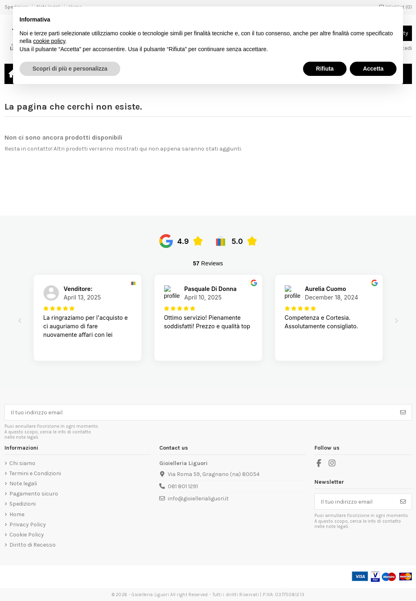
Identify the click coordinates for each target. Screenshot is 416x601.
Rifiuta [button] (325, 68)
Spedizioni (22, 503)
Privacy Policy (27, 524)
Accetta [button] (373, 68)
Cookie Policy (26, 534)
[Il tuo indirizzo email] (200, 412)
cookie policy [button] (49, 41)
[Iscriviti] (403, 412)
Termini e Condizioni (35, 473)
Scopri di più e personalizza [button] (69, 68)
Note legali (23, 483)
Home (16, 514)
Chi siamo (22, 463)
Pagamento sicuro (33, 493)
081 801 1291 (183, 486)
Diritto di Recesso (32, 544)
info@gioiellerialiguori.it (198, 498)
